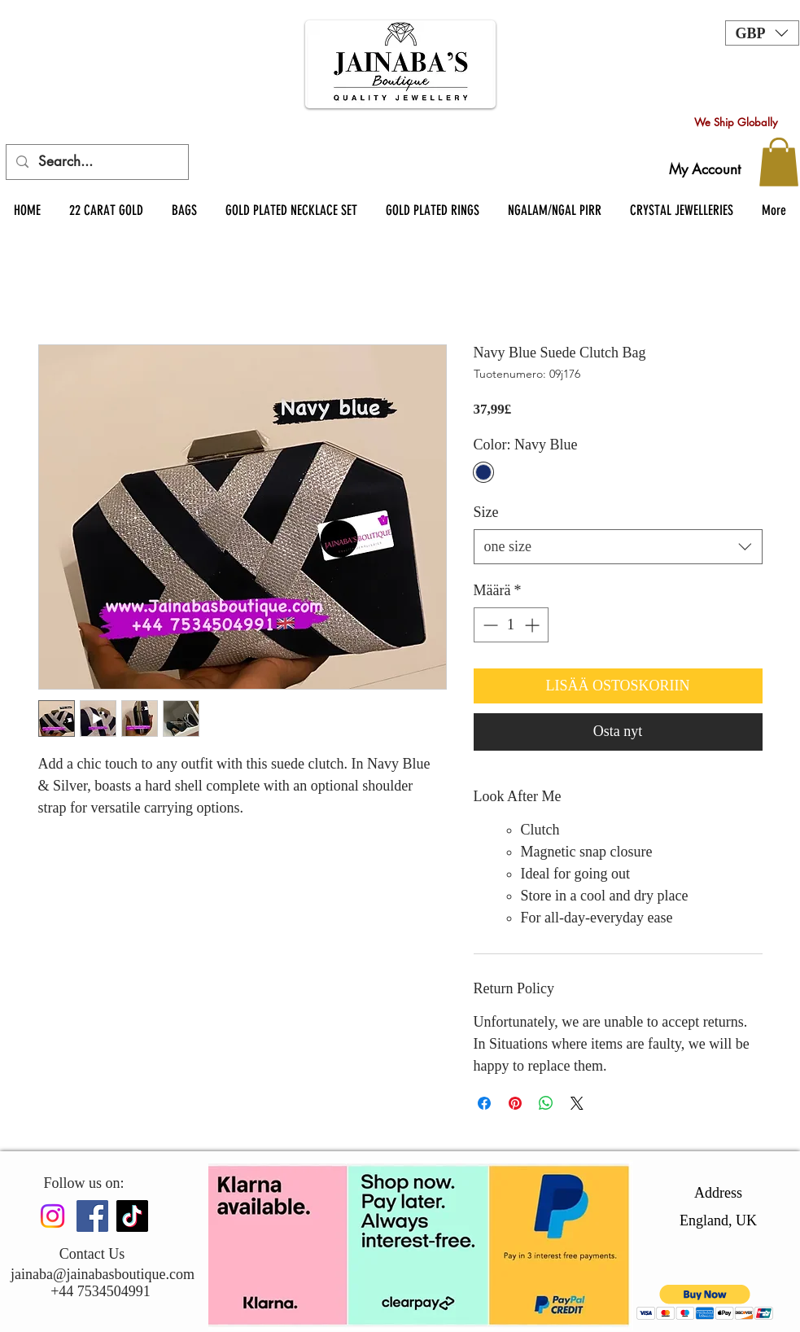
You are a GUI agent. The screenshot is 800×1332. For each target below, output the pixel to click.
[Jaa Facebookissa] (484, 1103)
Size (486, 512)
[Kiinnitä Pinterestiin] (515, 1103)
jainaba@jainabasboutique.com (103, 1274)
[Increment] (533, 625)
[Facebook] (92, 1216)
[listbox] (762, 33)
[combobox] (618, 546)
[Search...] (96, 162)
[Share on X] (577, 1103)
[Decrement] (488, 625)
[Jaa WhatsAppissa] (546, 1103)
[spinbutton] (511, 625)
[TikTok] (132, 1216)
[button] (762, 33)
